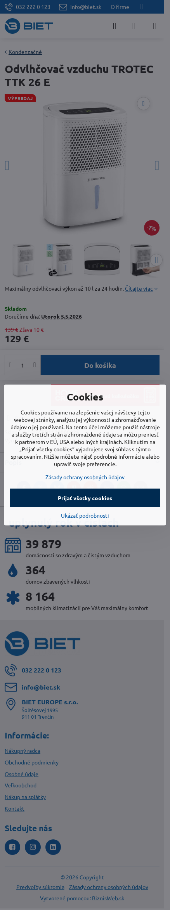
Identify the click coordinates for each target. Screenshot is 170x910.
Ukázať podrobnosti (85, 515)
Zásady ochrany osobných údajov (85, 476)
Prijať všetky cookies (85, 497)
